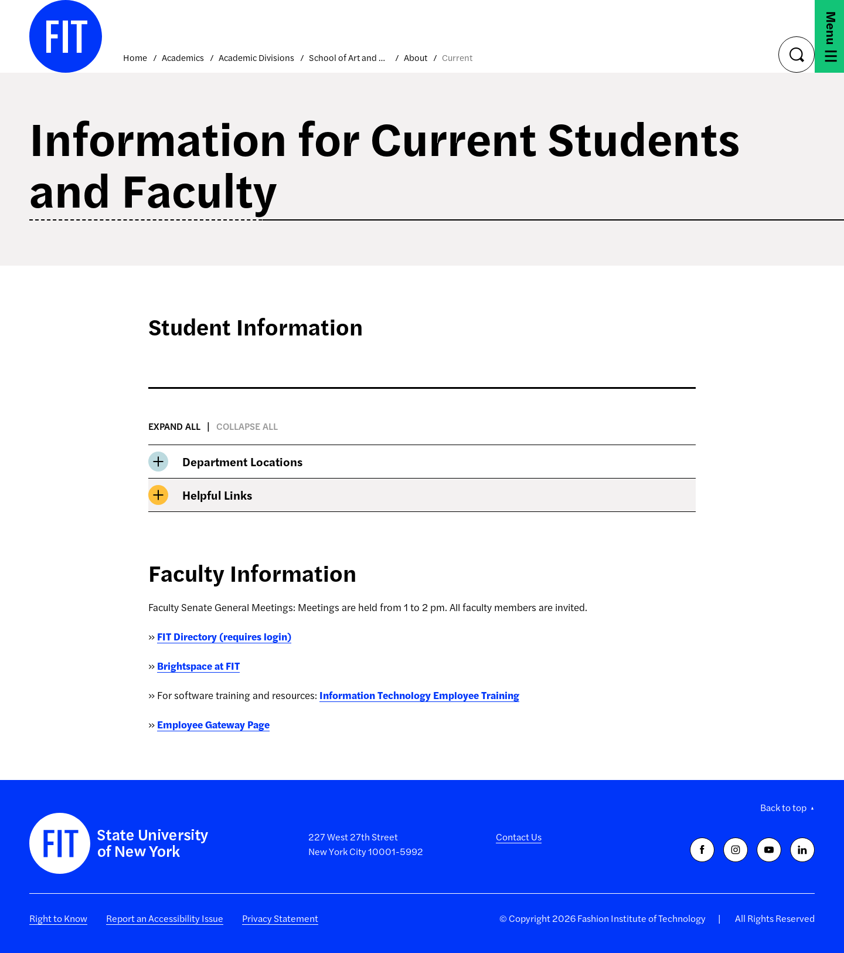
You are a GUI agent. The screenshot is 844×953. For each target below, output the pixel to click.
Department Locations (225, 462)
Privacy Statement (280, 918)
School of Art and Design (349, 57)
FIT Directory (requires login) (224, 636)
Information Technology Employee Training (419, 695)
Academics (183, 57)
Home (135, 57)
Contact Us (519, 836)
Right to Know (58, 918)
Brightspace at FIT (198, 666)
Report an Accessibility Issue (164, 918)
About (415, 57)
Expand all (174, 426)
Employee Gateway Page (213, 724)
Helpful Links (200, 495)
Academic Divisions (256, 57)
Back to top (783, 807)
